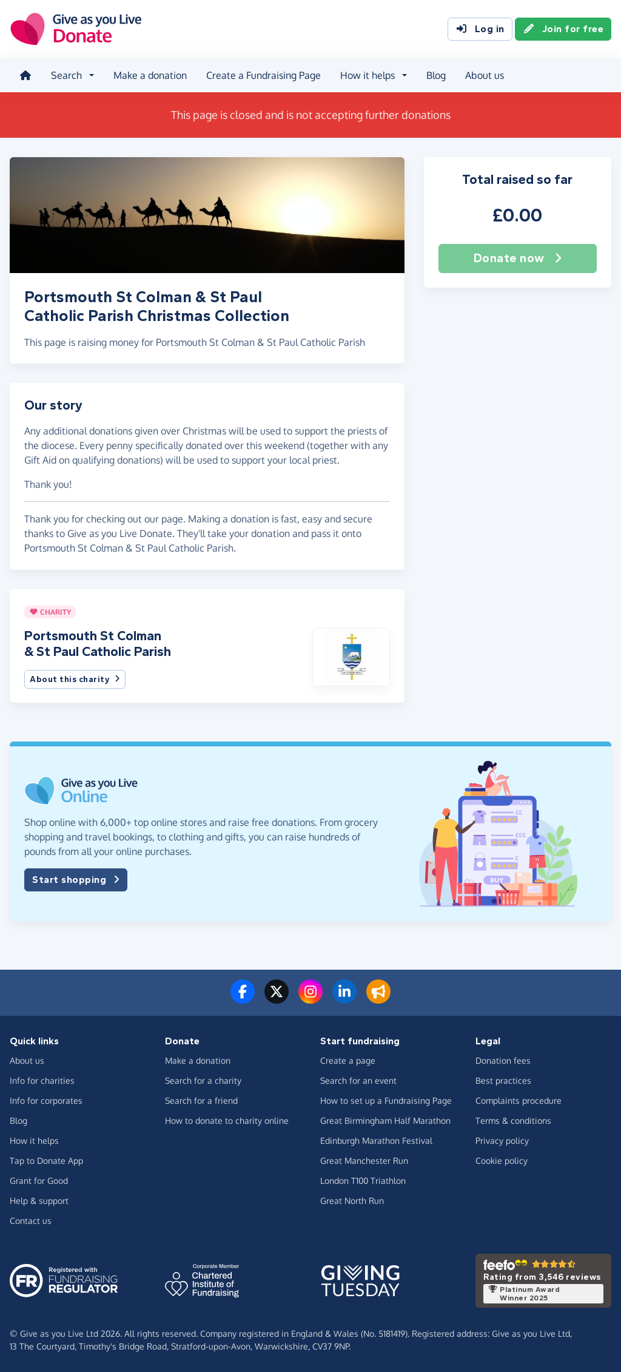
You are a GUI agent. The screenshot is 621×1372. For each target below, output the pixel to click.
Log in (480, 29)
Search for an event (358, 1080)
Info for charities (42, 1080)
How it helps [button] (367, 75)
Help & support (39, 1200)
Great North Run (352, 1200)
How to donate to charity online (227, 1120)
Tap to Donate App (46, 1160)
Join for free (563, 29)
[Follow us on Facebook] (242, 999)
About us (484, 75)
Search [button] (66, 75)
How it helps (34, 1140)
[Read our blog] (378, 999)
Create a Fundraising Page (263, 75)
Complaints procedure (518, 1100)
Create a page (347, 1060)
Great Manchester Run (364, 1160)
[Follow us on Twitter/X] (276, 999)
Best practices (503, 1080)
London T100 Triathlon (363, 1180)
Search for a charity (203, 1080)
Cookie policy (501, 1160)
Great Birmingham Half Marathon (385, 1120)
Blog (436, 75)
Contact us (31, 1220)
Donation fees (503, 1060)
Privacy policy (502, 1140)
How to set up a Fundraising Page (386, 1100)
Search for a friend (201, 1100)
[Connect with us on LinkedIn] (344, 999)
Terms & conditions (513, 1120)
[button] (350, 656)
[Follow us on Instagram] (310, 999)
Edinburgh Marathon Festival (376, 1140)
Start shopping (75, 880)
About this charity (75, 679)
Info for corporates (46, 1100)
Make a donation (150, 75)
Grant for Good (39, 1180)
